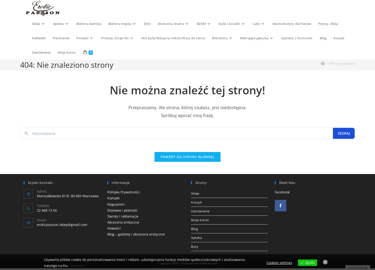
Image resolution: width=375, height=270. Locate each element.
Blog (194, 230)
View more (78, 266)
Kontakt (113, 199)
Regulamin (116, 205)
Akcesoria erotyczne (123, 224)
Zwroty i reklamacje (122, 218)
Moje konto (200, 221)
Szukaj (344, 133)
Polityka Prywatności (123, 193)
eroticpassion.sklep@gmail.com (62, 226)
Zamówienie (200, 213)
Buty (194, 248)
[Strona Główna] (322, 63)
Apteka (196, 239)
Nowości (114, 230)
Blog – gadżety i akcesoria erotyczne (136, 236)
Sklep (195, 195)
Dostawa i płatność (122, 212)
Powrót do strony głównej (187, 158)
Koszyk (196, 204)
